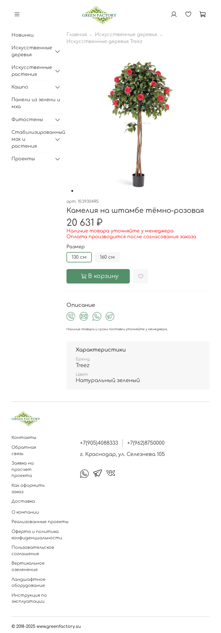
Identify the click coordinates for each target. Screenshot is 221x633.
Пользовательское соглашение (33, 550)
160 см (107, 257)
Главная (76, 34)
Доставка (23, 501)
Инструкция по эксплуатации (29, 598)
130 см (79, 257)
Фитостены (27, 119)
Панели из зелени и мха (36, 103)
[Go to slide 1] (72, 191)
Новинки (23, 35)
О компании (25, 512)
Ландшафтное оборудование (28, 582)
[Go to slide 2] (76, 191)
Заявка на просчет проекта (23, 469)
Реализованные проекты (40, 521)
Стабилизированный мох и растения (32, 139)
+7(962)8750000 (146, 443)
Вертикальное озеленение (28, 566)
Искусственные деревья (126, 34)
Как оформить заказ (28, 488)
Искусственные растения (32, 71)
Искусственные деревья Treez (104, 41)
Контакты (24, 437)
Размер (75, 246)
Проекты (23, 158)
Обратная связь (24, 450)
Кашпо (20, 87)
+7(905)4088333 (99, 443)
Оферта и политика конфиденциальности (37, 534)
